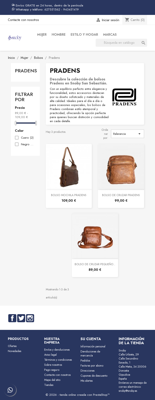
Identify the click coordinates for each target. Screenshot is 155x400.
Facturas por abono (92, 366)
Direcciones (87, 371)
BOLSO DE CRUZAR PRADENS (121, 195)
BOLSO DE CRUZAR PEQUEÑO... (95, 264)
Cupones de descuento (94, 376)
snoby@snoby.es (128, 391)
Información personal (93, 346)
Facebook (12, 318)
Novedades (14, 351)
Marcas (110, 34)
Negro (27, 144)
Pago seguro (51, 370)
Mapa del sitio (52, 380)
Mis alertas (87, 381)
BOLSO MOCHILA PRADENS (68, 195)
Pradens (26, 70)
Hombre (59, 34)
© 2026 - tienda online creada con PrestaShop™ (78, 395)
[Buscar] (121, 43)
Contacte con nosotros (23, 20)
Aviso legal (50, 355)
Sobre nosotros (53, 365)
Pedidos (85, 360)
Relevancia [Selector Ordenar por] (127, 133)
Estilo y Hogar (84, 34)
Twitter (21, 318)
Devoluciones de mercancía (90, 353)
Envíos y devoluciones (57, 350)
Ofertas (12, 346)
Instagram (30, 318)
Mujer (42, 34)
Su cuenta (91, 339)
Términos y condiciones (58, 360)
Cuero (27, 138)
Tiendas (48, 385)
